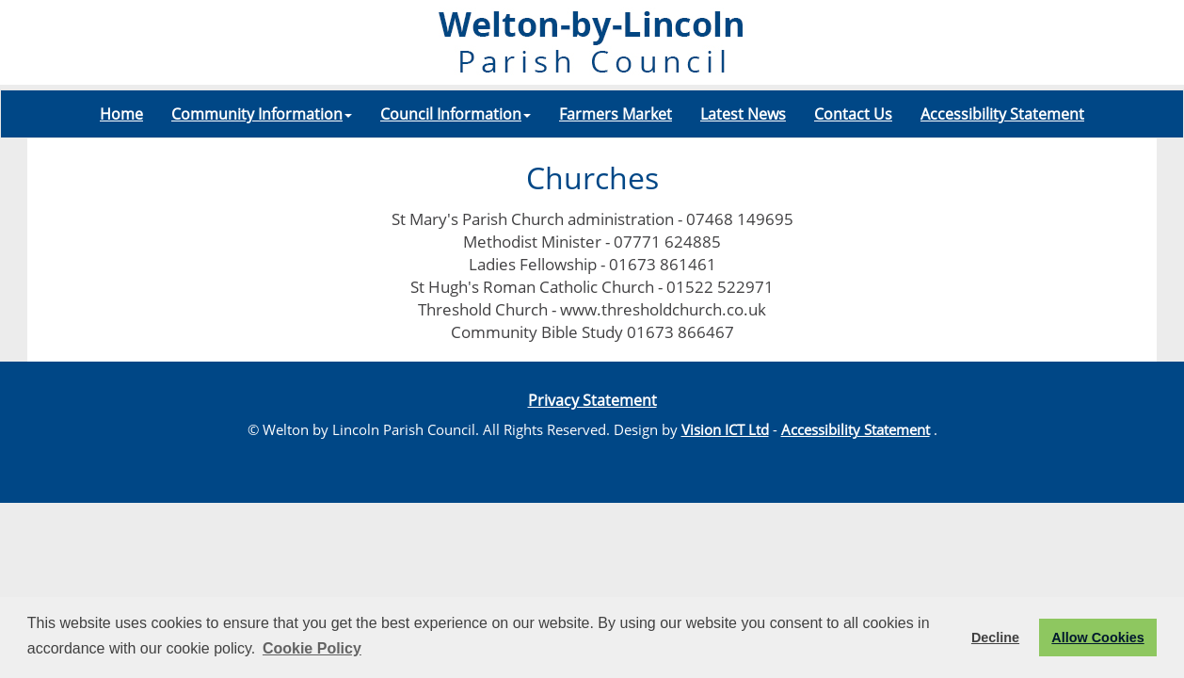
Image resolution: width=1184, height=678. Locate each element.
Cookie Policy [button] (312, 648)
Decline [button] (995, 637)
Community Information (261, 114)
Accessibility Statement (1002, 114)
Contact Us (853, 114)
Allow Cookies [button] (1097, 637)
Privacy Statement (592, 400)
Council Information (455, 114)
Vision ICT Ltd (725, 429)
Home (121, 114)
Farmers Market (615, 114)
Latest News (743, 114)
